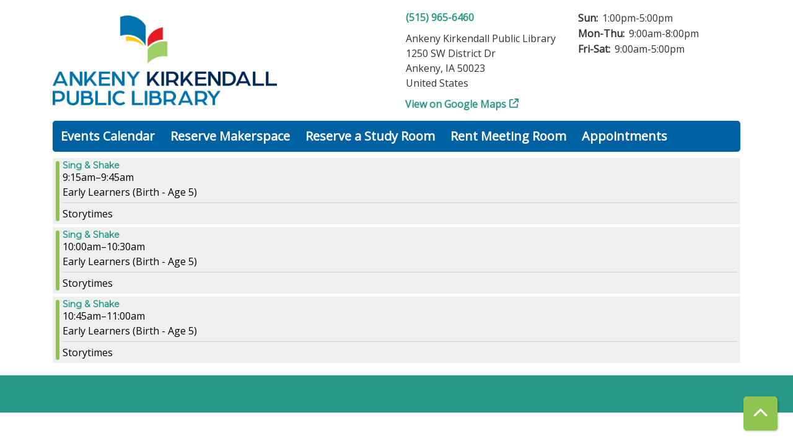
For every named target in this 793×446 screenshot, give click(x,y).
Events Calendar (108, 136)
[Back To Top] (760, 413)
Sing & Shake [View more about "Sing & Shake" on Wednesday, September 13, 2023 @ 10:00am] (91, 234)
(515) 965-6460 (440, 17)
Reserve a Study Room (370, 136)
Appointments (624, 136)
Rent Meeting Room (508, 136)
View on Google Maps (456, 104)
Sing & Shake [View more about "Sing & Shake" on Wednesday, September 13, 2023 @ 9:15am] (91, 165)
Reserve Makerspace (230, 136)
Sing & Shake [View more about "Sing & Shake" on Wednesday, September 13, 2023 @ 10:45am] (91, 304)
